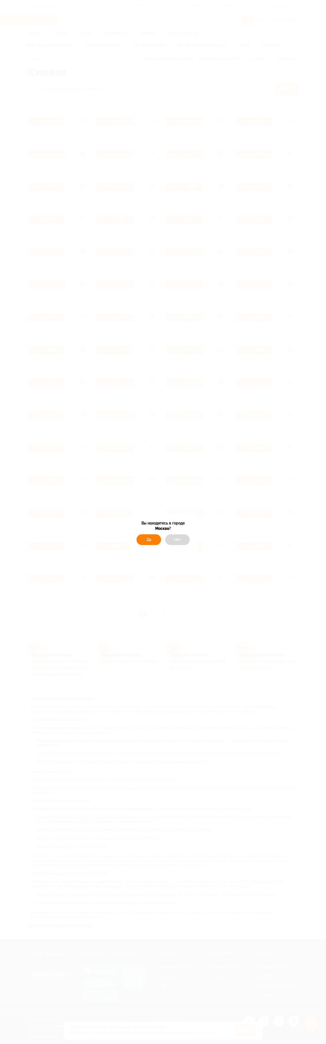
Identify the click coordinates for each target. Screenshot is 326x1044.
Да (148, 540)
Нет (177, 540)
